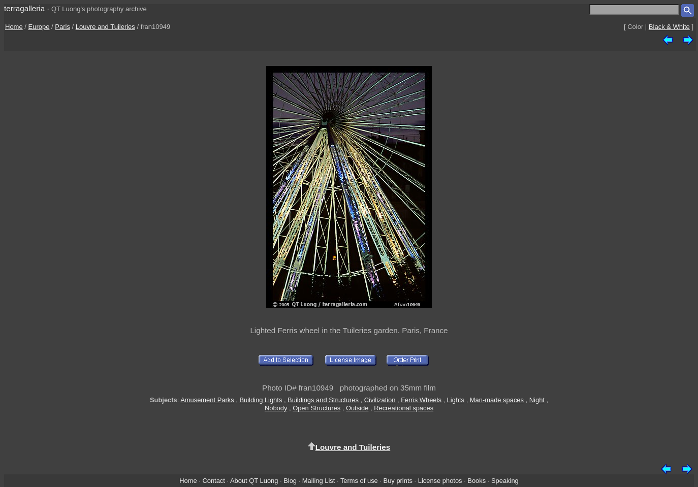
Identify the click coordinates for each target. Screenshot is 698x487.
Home (14, 26)
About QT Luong (254, 480)
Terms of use (359, 480)
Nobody (276, 408)
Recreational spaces (403, 408)
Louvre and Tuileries (105, 26)
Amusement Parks (207, 400)
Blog (290, 480)
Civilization (380, 400)
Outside (357, 408)
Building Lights (260, 400)
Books (476, 480)
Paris (62, 26)
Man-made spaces (497, 400)
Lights (455, 400)
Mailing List (318, 480)
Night (537, 400)
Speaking (505, 480)
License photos (440, 480)
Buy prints (398, 480)
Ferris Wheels (421, 400)
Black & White (669, 26)
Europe (39, 26)
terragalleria (24, 8)
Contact (213, 480)
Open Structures (316, 408)
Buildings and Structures (323, 400)
